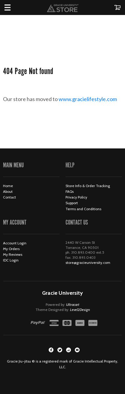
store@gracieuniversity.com (88, 262)
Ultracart (72, 304)
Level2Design (80, 309)
